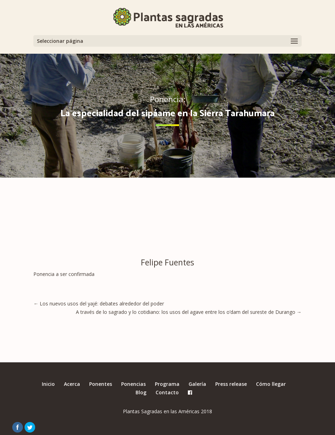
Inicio (48, 384)
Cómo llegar (271, 384)
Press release (231, 384)
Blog (141, 392)
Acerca (72, 384)
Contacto (167, 392)
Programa (167, 384)
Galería (197, 384)
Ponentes (100, 384)
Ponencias (133, 384)
